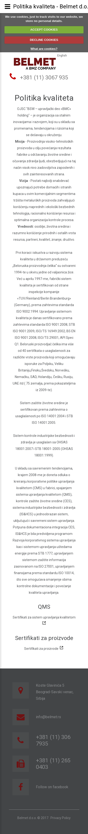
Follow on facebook (52, 787)
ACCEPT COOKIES (44, 29)
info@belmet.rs (48, 717)
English (62, 55)
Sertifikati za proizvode (44, 648)
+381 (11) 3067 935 (44, 77)
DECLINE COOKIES (44, 40)
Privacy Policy (60, 818)
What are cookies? (44, 48)
